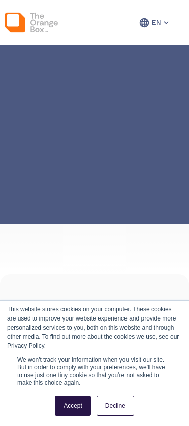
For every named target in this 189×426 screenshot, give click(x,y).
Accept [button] (73, 405)
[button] (144, 23)
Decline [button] (115, 405)
